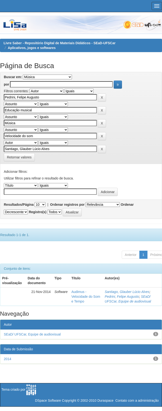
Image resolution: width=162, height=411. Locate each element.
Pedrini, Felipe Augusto (122, 296)
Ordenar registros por (67, 204)
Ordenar (127, 204)
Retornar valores (19, 157)
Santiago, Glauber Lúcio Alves (127, 292)
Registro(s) (37, 212)
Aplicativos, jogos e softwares (32, 48)
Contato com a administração (137, 400)
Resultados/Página (19, 204)
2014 (7, 359)
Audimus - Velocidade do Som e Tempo (85, 296)
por (6, 84)
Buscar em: (13, 77)
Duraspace (105, 400)
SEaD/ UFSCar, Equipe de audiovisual (32, 334)
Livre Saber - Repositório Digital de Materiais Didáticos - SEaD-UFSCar (60, 43)
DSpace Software (48, 400)
